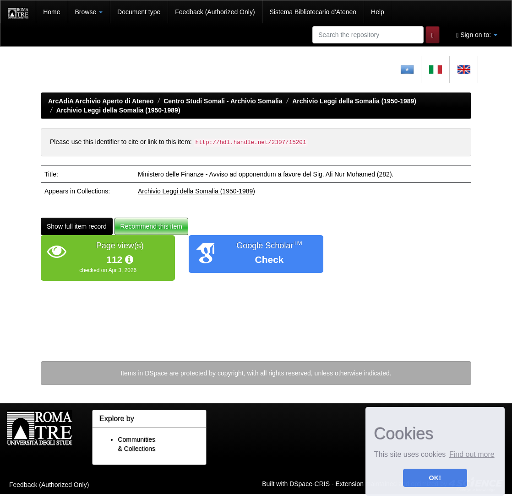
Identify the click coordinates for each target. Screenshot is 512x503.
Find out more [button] (472, 454)
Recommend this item (151, 226)
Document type (138, 12)
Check (269, 259)
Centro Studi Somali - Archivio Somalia (222, 101)
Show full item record (77, 226)
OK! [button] (435, 478)
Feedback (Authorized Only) (215, 12)
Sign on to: (476, 35)
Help (377, 12)
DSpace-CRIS (309, 483)
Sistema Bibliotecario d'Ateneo (313, 12)
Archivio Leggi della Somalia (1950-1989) (354, 101)
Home (51, 12)
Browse (89, 12)
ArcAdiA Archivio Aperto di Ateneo (101, 101)
